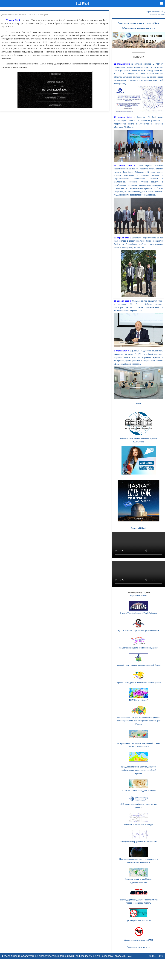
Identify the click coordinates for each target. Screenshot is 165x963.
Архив (138, 404)
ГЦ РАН (82, 3)
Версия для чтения (138, 596)
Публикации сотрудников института (139, 28)
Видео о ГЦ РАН (138, 528)
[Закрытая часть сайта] (155, 11)
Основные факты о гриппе (138, 947)
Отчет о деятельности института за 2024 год (138, 23)
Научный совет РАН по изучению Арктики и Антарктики (138, 426)
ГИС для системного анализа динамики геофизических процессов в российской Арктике (138, 770)
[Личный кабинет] (157, 15)
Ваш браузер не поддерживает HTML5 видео (138, 545)
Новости (138, 57)
